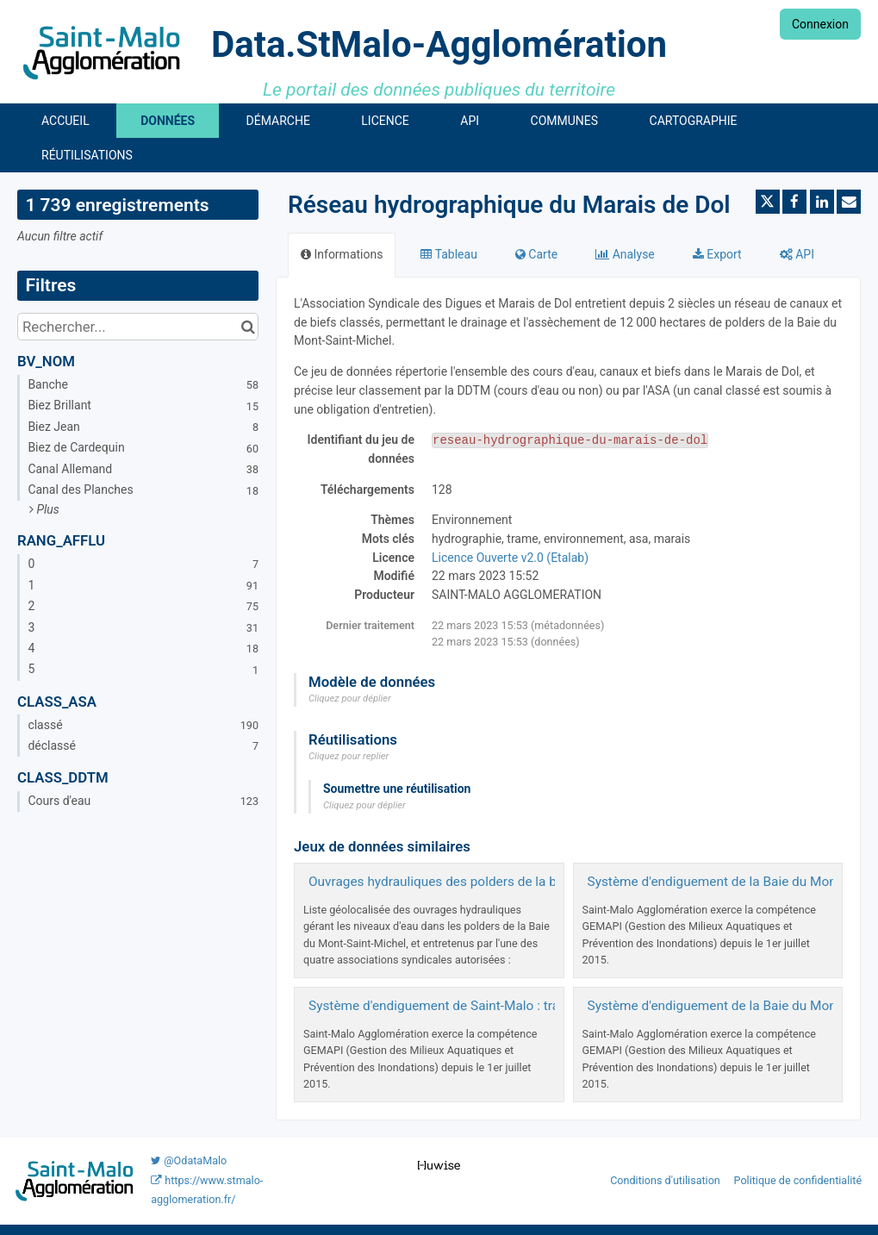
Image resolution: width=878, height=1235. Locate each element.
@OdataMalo (189, 1160)
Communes (565, 121)
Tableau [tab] (448, 254)
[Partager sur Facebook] (794, 202)
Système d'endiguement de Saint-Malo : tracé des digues (474, 1006)
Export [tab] (717, 254)
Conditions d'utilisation (666, 1180)
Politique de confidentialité (798, 1180)
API (469, 121)
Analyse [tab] (625, 254)
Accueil (65, 121)
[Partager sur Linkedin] (822, 202)
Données (167, 121)
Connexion (820, 24)
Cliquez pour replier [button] (348, 756)
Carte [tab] (536, 254)
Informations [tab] (342, 254)
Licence (384, 121)
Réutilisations (87, 155)
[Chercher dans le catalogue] (247, 326)
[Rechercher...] (137, 326)
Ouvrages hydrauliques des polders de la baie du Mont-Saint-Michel (505, 881)
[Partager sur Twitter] (768, 202)
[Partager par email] (849, 202)
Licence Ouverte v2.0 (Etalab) (510, 557)
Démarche (278, 121)
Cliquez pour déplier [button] (349, 698)
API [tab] (797, 254)
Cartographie (694, 121)
